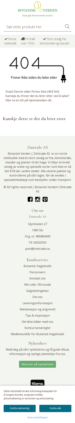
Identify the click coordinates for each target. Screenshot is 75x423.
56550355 (40, 243)
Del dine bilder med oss (37, 322)
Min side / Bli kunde (37, 285)
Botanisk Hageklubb (37, 266)
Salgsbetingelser (37, 291)
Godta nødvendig (19, 408)
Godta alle (55, 408)
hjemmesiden (38, 100)
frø (51, 158)
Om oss (37, 297)
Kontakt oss (37, 278)
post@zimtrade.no (37, 249)
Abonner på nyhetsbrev (37, 364)
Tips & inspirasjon (37, 315)
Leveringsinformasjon (37, 303)
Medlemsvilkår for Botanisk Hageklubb (37, 334)
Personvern (37, 272)
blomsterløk (63, 158)
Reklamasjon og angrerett (37, 309)
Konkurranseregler (37, 328)
